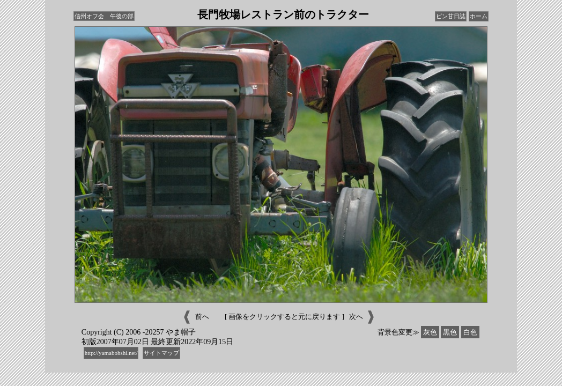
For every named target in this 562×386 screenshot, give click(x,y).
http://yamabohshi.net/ (111, 353)
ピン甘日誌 (450, 16)
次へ (363, 317)
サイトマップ (161, 353)
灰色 (430, 332)
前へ (195, 317)
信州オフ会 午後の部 (104, 16)
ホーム (478, 16)
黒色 (450, 332)
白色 (470, 332)
